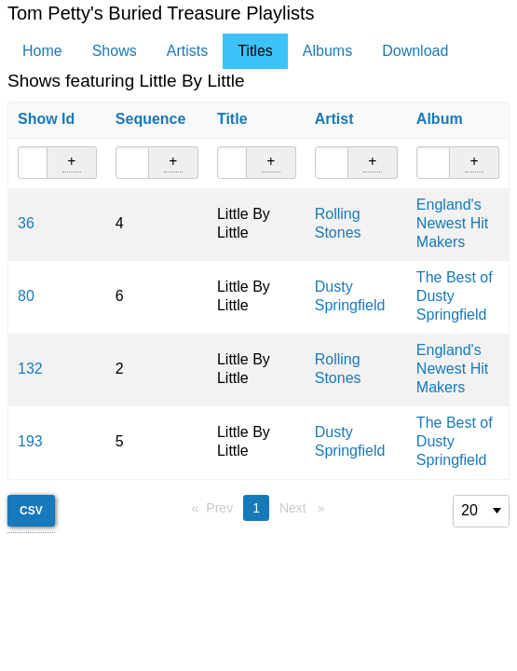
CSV (31, 510)
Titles (255, 51)
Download (415, 51)
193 (30, 441)
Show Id (46, 119)
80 (26, 296)
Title (232, 119)
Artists (187, 51)
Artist (334, 119)
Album (439, 119)
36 (26, 223)
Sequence (151, 119)
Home (42, 51)
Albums (327, 51)
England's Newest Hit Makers (452, 223)
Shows (114, 51)
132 (30, 369)
